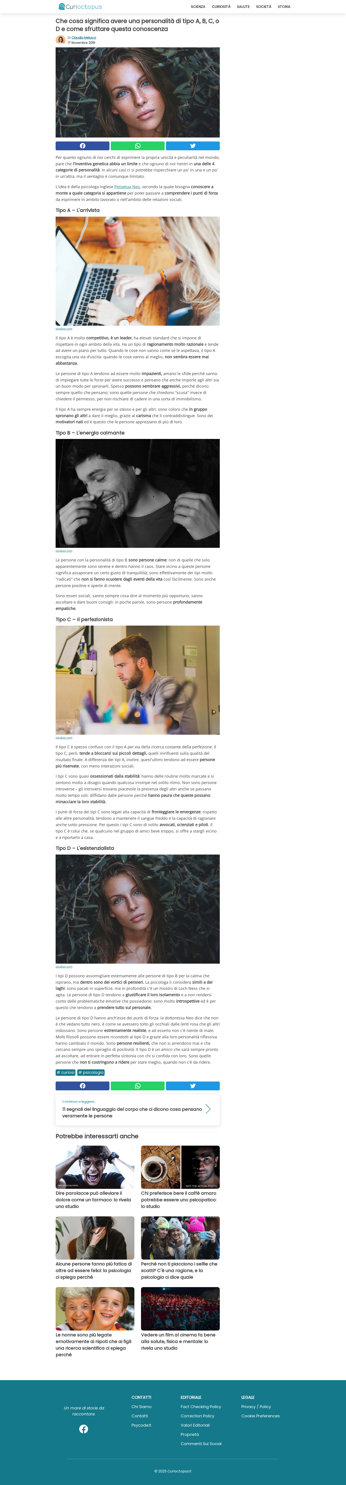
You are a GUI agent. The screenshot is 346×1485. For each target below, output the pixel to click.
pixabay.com (64, 329)
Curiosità (221, 6)
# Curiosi (65, 1072)
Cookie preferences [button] (260, 1416)
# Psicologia (90, 1072)
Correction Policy (197, 1416)
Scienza (198, 6)
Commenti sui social (201, 1443)
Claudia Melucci (83, 37)
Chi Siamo (142, 1406)
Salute (243, 6)
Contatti (140, 1416)
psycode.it (141, 1425)
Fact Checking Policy (201, 1406)
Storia (284, 6)
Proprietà (190, 1434)
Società (263, 6)
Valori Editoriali (195, 1425)
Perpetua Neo (127, 186)
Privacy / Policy (256, 1406)
